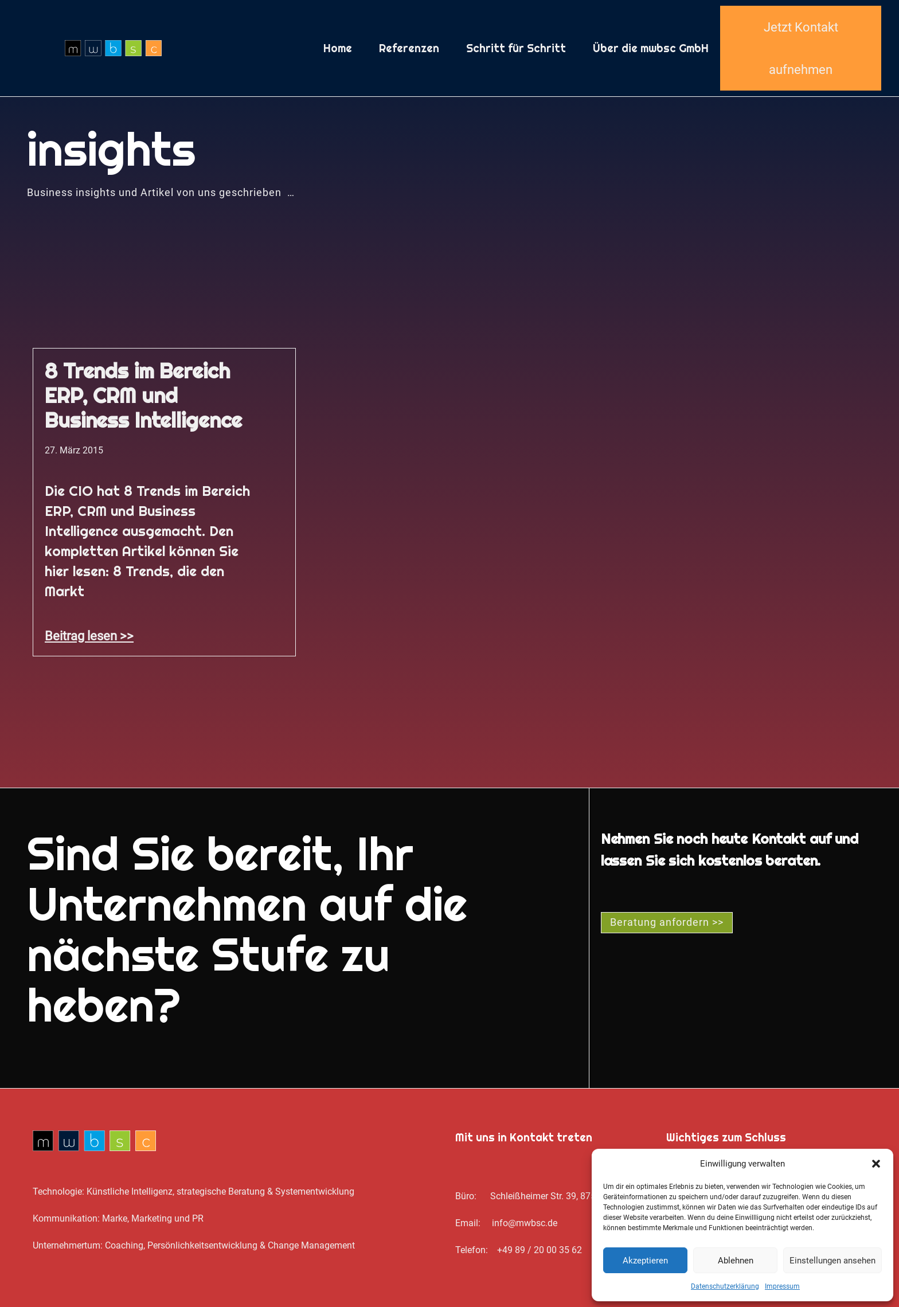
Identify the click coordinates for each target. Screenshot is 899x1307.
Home (337, 48)
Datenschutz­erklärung (725, 1286)
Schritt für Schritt (516, 48)
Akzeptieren (645, 1260)
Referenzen (409, 48)
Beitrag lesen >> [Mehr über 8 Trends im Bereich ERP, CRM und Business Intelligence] (89, 635)
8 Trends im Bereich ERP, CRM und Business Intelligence (143, 395)
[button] (876, 1163)
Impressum (782, 1286)
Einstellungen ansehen (832, 1260)
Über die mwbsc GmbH (651, 48)
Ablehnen (735, 1260)
